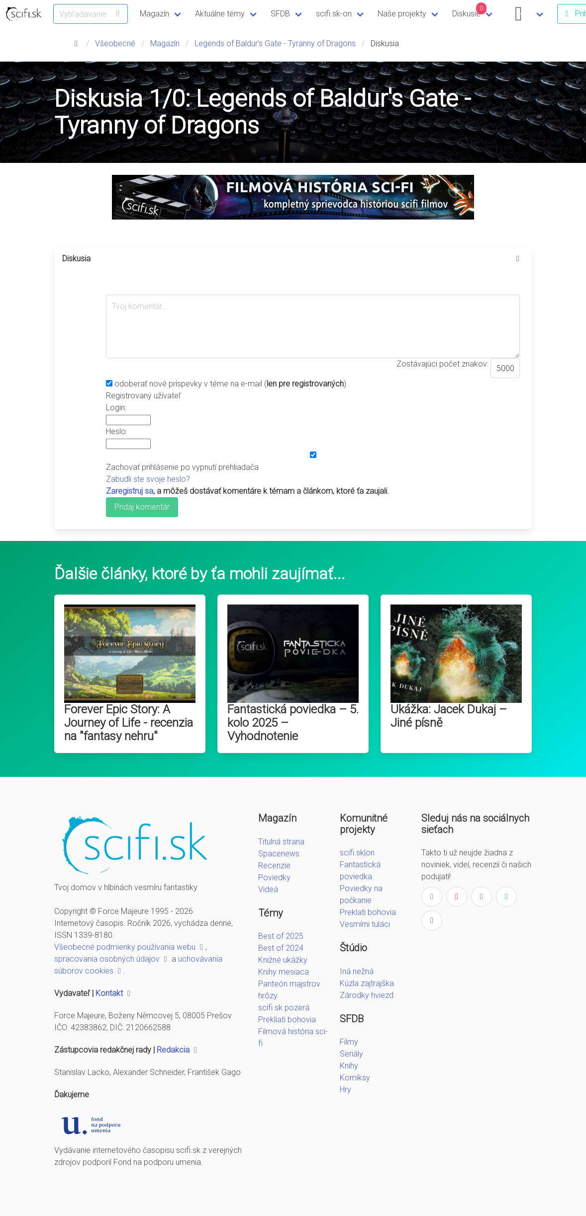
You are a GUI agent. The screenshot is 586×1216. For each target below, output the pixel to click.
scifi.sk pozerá (283, 1007)
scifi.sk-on (334, 13)
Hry (345, 1089)
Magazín (154, 13)
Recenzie (274, 865)
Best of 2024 (280, 948)
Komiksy (355, 1077)
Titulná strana (281, 841)
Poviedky (274, 877)
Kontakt (114, 993)
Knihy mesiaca (283, 972)
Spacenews (278, 853)
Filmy (349, 1042)
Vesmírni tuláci (365, 924)
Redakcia (178, 1050)
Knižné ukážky (282, 960)
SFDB (280, 13)
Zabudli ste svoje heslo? (148, 479)
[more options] (518, 259)
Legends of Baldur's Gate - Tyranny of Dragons (275, 43)
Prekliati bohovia (287, 1019)
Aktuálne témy (220, 13)
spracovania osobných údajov (112, 959)
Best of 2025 (280, 936)
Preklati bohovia (368, 912)
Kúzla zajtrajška (367, 983)
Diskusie (469, 10)
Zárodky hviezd (366, 995)
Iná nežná (357, 971)
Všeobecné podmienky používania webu (129, 947)
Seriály (351, 1054)
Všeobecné (115, 43)
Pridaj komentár (142, 507)
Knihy (349, 1065)
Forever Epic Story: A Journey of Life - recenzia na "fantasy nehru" (128, 722)
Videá (268, 889)
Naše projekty (402, 13)
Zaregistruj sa (129, 491)
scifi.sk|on (357, 852)
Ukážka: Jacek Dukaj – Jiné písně (449, 716)
